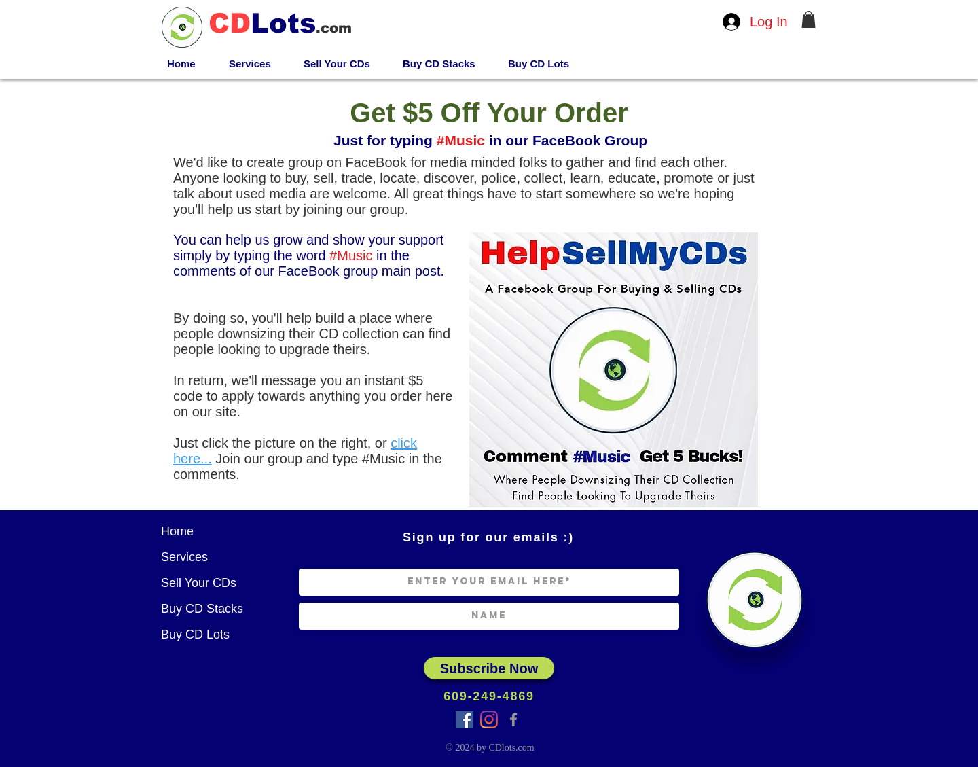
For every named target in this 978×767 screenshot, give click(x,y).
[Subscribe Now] (489, 668)
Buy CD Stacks (202, 609)
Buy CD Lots (195, 634)
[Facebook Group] (464, 719)
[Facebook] (513, 719)
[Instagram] (489, 719)
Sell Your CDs (198, 583)
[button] (808, 19)
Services (184, 557)
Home (177, 531)
